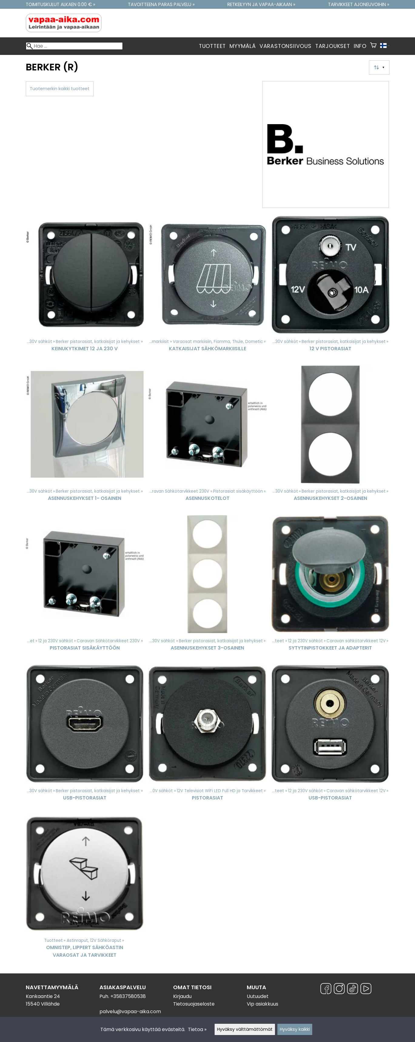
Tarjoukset (332, 46)
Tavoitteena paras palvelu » (161, 4)
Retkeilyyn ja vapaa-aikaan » (261, 4)
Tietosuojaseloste (194, 1003)
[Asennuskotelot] (207, 437)
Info (360, 46)
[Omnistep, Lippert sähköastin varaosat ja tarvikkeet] (85, 889)
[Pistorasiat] (207, 737)
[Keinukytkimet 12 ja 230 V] (85, 288)
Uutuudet (258, 996)
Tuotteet (212, 46)
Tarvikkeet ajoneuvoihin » (358, 4)
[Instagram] (339, 989)
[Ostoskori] (373, 46)
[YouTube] (365, 989)
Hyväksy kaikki (295, 1029)
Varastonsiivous (285, 46)
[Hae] (74, 46)
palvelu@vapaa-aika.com (130, 1011)
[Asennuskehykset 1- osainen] (85, 437)
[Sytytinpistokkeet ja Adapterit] (330, 587)
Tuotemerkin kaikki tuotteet (59, 89)
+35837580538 (128, 996)
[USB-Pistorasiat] (85, 737)
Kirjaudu (182, 996)
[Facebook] (325, 989)
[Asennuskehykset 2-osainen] (330, 437)
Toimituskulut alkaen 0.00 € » (60, 4)
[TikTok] (352, 989)
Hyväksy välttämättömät (245, 1029)
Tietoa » (197, 1029)
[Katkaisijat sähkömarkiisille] (207, 288)
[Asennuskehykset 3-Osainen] (207, 587)
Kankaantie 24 (43, 996)
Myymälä (242, 46)
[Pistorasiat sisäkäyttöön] (85, 587)
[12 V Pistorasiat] (330, 288)
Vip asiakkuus (262, 1003)
